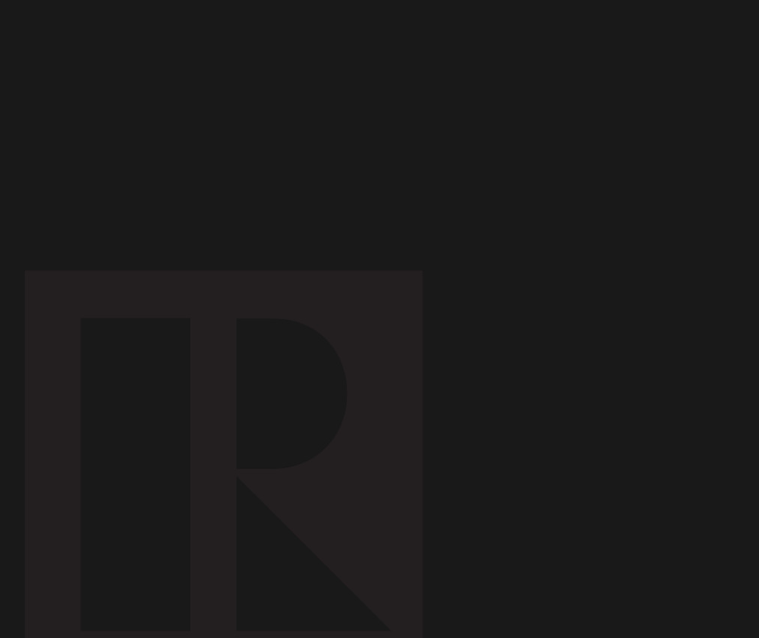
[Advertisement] (280, 161)
